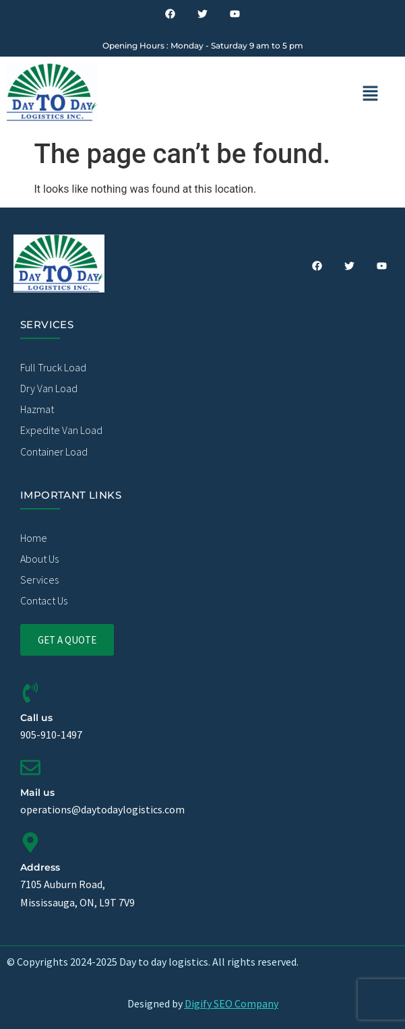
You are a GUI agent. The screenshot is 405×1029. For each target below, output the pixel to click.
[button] (370, 94)
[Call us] (30, 693)
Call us (36, 718)
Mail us (37, 792)
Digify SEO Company (231, 1003)
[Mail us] (30, 767)
